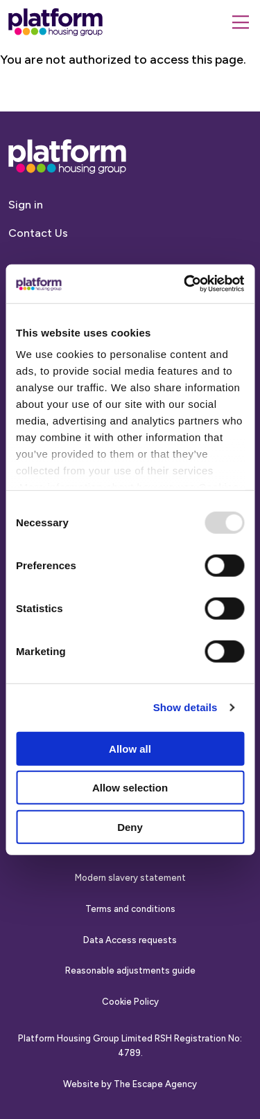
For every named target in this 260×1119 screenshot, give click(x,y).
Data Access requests (130, 940)
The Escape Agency (155, 1084)
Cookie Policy (130, 1001)
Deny (130, 826)
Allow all (130, 748)
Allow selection (130, 788)
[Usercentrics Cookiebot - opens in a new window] (185, 284)
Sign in (25, 204)
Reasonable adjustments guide (130, 970)
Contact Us (38, 233)
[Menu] (240, 22)
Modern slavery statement (130, 877)
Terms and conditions (130, 909)
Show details (185, 707)
